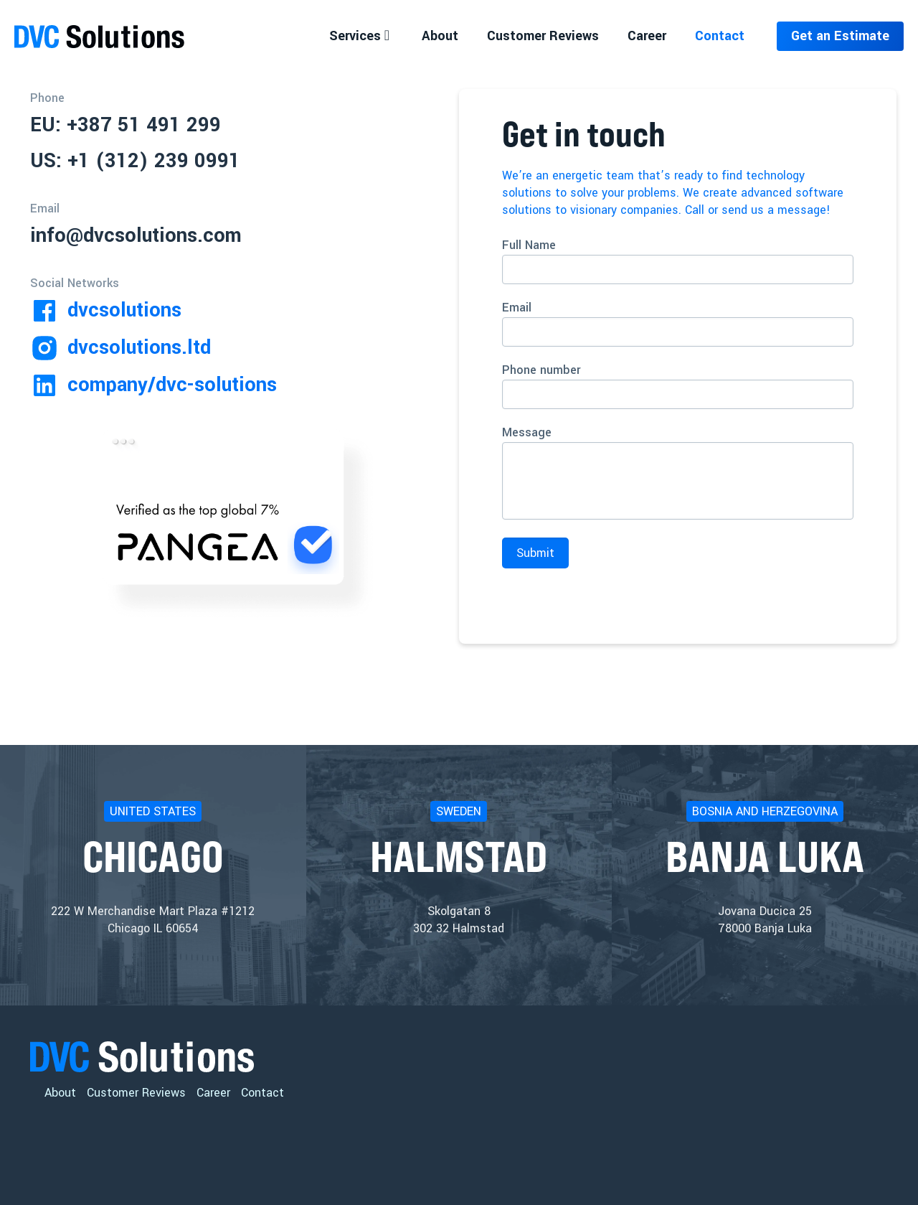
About (60, 1092)
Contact (262, 1092)
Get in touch (584, 134)
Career (213, 1092)
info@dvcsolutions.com (136, 236)
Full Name (677, 260)
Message (677, 472)
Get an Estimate (840, 36)
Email (677, 323)
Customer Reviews (136, 1092)
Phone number (677, 385)
